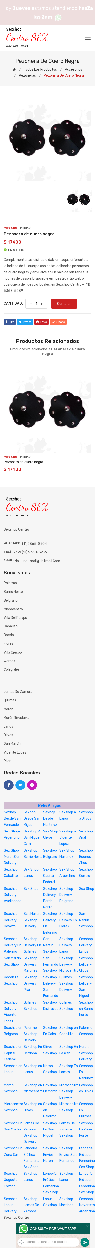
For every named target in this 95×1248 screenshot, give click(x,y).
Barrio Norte (13, 592)
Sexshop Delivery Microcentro (69, 964)
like (10, 322)
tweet (25, 322)
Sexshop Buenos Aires (86, 856)
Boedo (9, 635)
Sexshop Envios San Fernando (68, 1154)
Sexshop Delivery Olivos (86, 964)
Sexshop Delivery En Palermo (12, 945)
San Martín (12, 744)
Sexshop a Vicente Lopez (67, 837)
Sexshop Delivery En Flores (68, 920)
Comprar (64, 304)
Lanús (8, 726)
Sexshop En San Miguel (50, 1129)
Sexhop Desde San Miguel (32, 818)
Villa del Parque (16, 618)
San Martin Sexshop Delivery (32, 920)
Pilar (7, 761)
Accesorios (73, 69)
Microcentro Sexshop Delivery (69, 1091)
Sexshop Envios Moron (50, 1154)
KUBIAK (25, 228)
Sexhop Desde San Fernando (12, 818)
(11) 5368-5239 (34, 552)
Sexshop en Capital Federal (13, 1053)
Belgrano (11, 600)
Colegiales (12, 670)
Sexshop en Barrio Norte (86, 1008)
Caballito (11, 626)
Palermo (10, 583)
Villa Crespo (13, 652)
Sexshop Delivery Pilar (30, 983)
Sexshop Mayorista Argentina (87, 1205)
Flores (8, 643)
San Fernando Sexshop (50, 964)
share (58, 322)
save (41, 322)
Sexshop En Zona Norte (86, 1129)
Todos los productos (40, 69)
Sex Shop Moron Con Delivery (12, 856)
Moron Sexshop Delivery (86, 1053)
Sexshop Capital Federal (50, 875)
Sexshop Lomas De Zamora (31, 1205)
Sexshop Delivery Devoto (11, 920)
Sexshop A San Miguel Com (32, 837)
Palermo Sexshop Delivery (30, 1034)
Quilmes (10, 700)
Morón (8, 709)
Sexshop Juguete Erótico (11, 1180)
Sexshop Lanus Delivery (11, 1205)
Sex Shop (31, 889)
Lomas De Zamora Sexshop (67, 1129)
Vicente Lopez (15, 752)
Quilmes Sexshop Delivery (66, 983)
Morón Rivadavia (16, 718)
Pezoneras (27, 76)
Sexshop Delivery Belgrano (66, 895)
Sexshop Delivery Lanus (66, 945)
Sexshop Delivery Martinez (31, 964)
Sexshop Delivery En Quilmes (32, 945)
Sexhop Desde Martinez (50, 818)
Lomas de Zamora (18, 692)
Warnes (9, 661)
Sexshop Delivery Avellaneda (12, 895)
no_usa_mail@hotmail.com (37, 561)
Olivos (8, 735)
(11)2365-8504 (34, 544)
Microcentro (13, 609)
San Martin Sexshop (86, 920)
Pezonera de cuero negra (23, 462)
